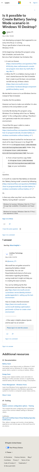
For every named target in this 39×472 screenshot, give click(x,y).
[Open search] (30, 2)
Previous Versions (20, 457)
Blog (29, 457)
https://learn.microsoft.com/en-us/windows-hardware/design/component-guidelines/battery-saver (21, 86)
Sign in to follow (7, 219)
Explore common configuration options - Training (18, 406)
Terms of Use (26, 460)
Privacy (15, 460)
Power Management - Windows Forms (14, 385)
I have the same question (10, 229)
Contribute (7, 460)
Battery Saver (6, 364)
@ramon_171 (11, 261)
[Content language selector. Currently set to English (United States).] (13, 442)
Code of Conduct (9, 463)
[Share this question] (35, 10)
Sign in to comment (8, 235)
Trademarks (22, 463)
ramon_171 (9, 32)
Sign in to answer (7, 346)
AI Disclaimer (8, 457)
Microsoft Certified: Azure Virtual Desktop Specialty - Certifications (19, 419)
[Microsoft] (19, 2)
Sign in (35, 3)
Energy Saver (6, 374)
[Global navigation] (2, 2)
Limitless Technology (16, 253)
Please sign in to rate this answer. (17, 328)
